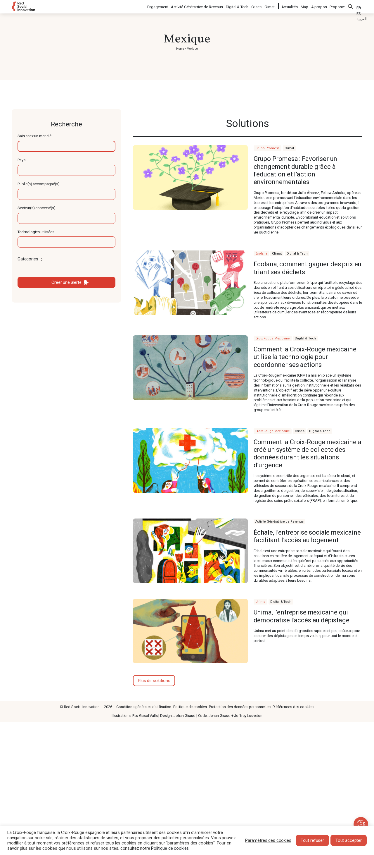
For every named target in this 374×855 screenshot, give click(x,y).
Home (180, 48)
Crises (257, 6)
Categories (31, 259)
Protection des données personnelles (240, 707)
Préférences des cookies (293, 707)
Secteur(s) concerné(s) (37, 208)
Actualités (289, 6)
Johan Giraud (184, 715)
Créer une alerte (66, 282)
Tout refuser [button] (312, 840)
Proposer (337, 6)
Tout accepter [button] (348, 840)
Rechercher (350, 6)
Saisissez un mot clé (34, 136)
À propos (319, 6)
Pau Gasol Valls (145, 715)
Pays (21, 160)
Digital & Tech (237, 6)
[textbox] (66, 146)
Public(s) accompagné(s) (39, 184)
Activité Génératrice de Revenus (197, 6)
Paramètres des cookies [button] (268, 840)
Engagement (158, 6)
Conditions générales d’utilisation (143, 707)
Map (304, 6)
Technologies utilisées (36, 232)
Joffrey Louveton (248, 715)
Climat (270, 6)
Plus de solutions (154, 680)
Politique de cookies (190, 707)
